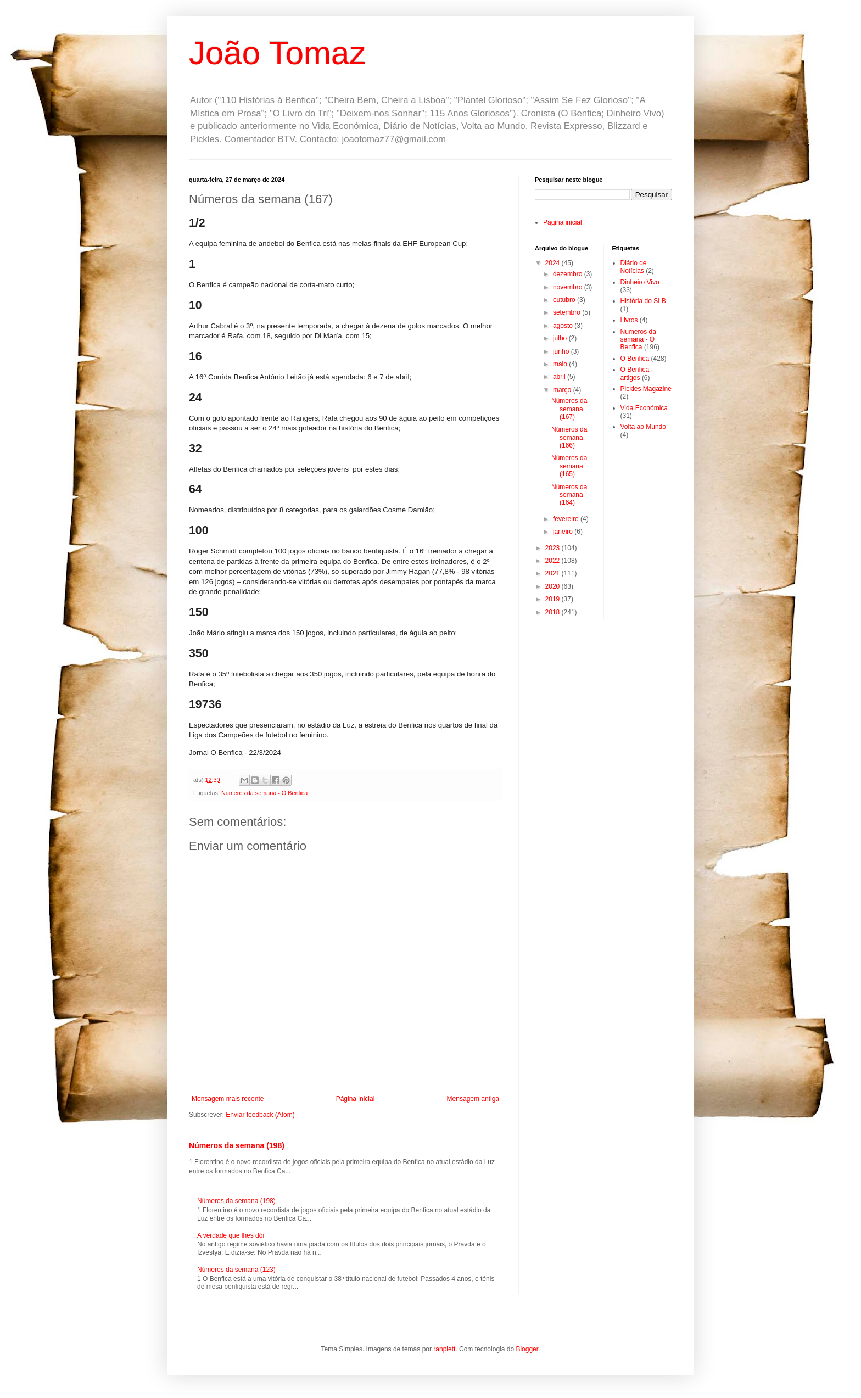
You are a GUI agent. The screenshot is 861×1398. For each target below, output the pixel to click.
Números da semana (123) (236, 1269)
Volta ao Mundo (643, 426)
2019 (553, 599)
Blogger (527, 1349)
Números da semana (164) (569, 495)
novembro (568, 287)
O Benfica (635, 358)
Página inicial (355, 1099)
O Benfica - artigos (636, 373)
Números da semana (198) (236, 1145)
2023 (553, 548)
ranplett (444, 1349)
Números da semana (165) (569, 466)
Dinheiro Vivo (639, 282)
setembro (567, 312)
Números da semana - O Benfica (264, 793)
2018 (553, 612)
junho (562, 351)
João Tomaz (277, 53)
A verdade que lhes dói (230, 1235)
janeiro (563, 531)
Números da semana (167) (569, 409)
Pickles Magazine (646, 389)
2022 (553, 560)
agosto (563, 325)
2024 (553, 263)
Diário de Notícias (633, 267)
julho (561, 338)
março (563, 390)
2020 (553, 586)
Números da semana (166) (569, 437)
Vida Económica (644, 408)
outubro (565, 300)
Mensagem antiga (473, 1099)
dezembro (568, 274)
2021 (553, 573)
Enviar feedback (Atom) (260, 1115)
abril (560, 377)
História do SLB (643, 301)
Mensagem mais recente (228, 1099)
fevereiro (566, 519)
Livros (629, 320)
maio (561, 364)
